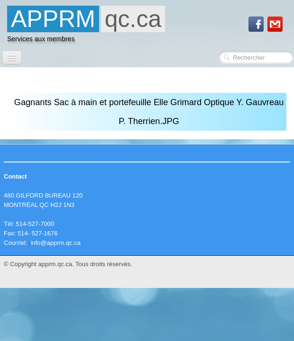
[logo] (86, 26)
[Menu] (11, 57)
